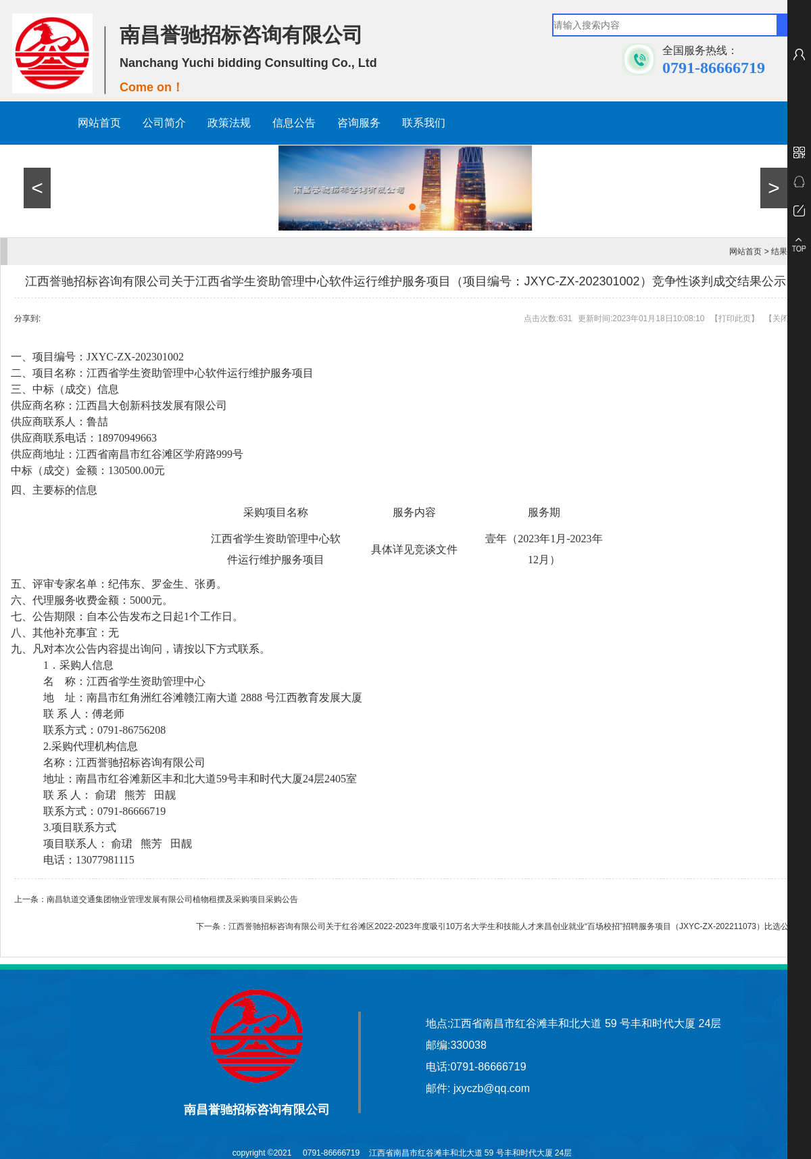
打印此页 (734, 318)
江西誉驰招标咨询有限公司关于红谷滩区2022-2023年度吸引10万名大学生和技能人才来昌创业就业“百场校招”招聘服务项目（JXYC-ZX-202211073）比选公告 (512, 926)
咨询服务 (358, 122)
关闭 (780, 318)
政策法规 (229, 122)
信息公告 (294, 122)
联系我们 (423, 122)
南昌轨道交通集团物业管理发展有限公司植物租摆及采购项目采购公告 (172, 899)
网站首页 (99, 122)
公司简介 (164, 122)
